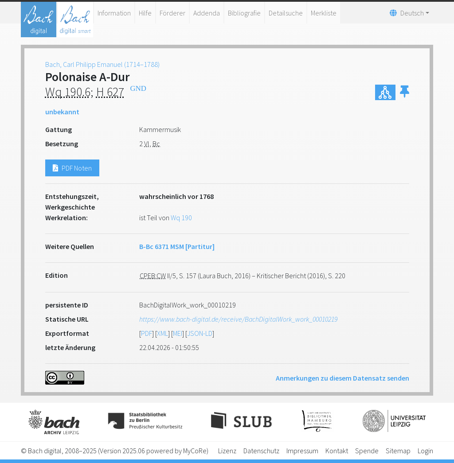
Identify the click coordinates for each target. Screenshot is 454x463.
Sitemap (398, 450)
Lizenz (227, 450)
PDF (146, 333)
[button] (404, 92)
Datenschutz (261, 450)
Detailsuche (286, 12)
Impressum (302, 450)
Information (114, 12)
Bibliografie (244, 12)
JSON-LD (199, 333)
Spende (367, 450)
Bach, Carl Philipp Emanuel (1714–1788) (102, 64)
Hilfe (145, 12)
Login (425, 450)
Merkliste (324, 12)
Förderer (172, 12)
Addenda (206, 12)
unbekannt (62, 111)
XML (162, 333)
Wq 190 (181, 217)
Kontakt (336, 450)
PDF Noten (72, 167)
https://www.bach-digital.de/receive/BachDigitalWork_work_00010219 (238, 319)
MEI (177, 333)
